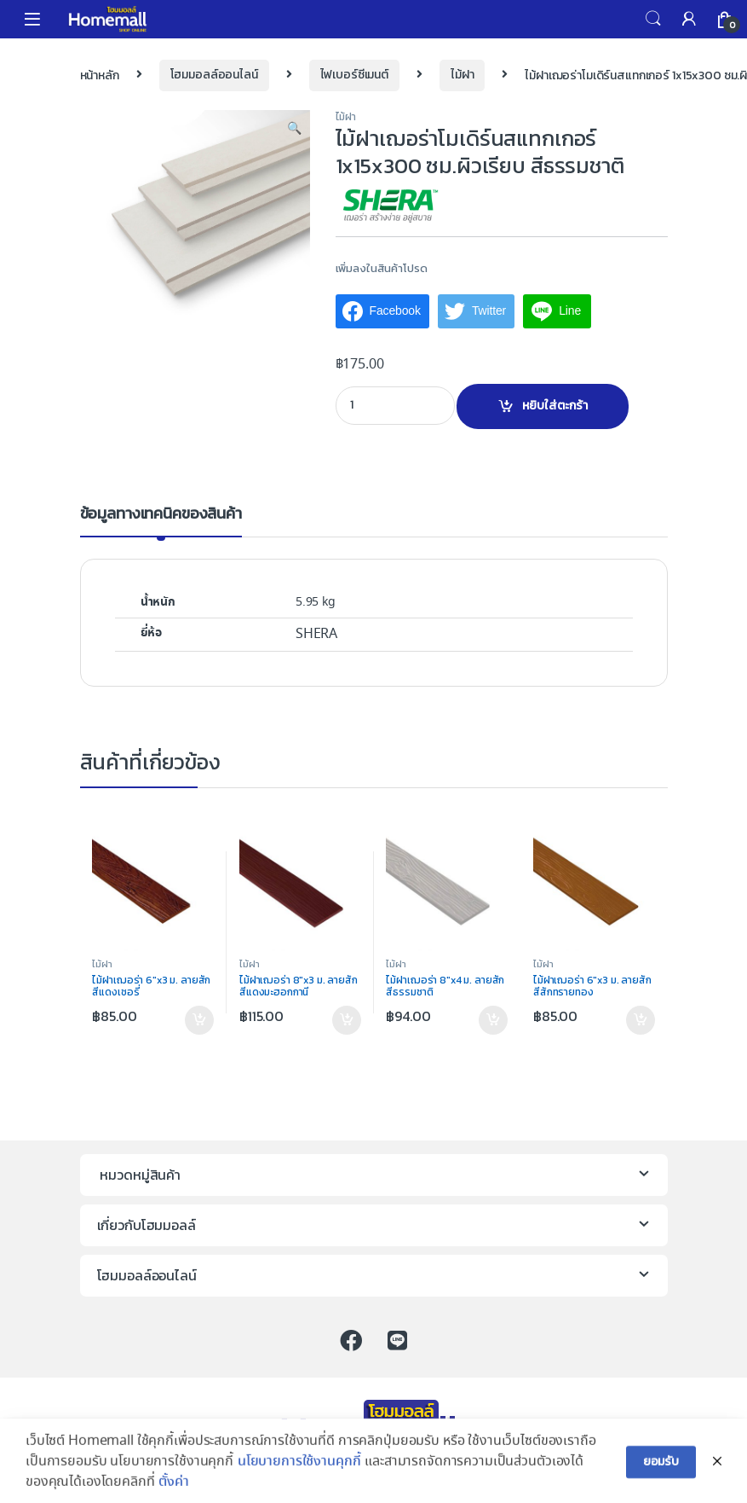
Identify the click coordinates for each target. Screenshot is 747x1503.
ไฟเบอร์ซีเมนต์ (354, 75)
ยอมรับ (661, 1476)
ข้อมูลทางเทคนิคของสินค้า (161, 515)
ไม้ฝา (462, 75)
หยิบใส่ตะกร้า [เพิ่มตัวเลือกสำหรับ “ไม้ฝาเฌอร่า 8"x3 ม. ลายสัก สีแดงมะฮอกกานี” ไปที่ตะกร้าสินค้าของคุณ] (346, 1020)
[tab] (161, 521)
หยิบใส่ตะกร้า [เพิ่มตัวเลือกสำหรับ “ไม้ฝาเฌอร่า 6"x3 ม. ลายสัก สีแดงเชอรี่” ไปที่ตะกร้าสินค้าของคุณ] (199, 1020)
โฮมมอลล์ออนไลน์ (214, 75)
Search (653, 18)
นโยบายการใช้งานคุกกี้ (299, 1476)
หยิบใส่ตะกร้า (555, 406)
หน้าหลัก (99, 75)
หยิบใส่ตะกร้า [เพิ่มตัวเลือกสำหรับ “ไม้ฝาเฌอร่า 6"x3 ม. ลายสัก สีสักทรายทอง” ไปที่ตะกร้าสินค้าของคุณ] (640, 1020)
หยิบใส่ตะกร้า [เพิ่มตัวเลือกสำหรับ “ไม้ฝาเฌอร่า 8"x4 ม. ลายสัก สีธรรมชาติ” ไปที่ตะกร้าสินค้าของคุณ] (493, 1020)
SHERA (316, 634)
